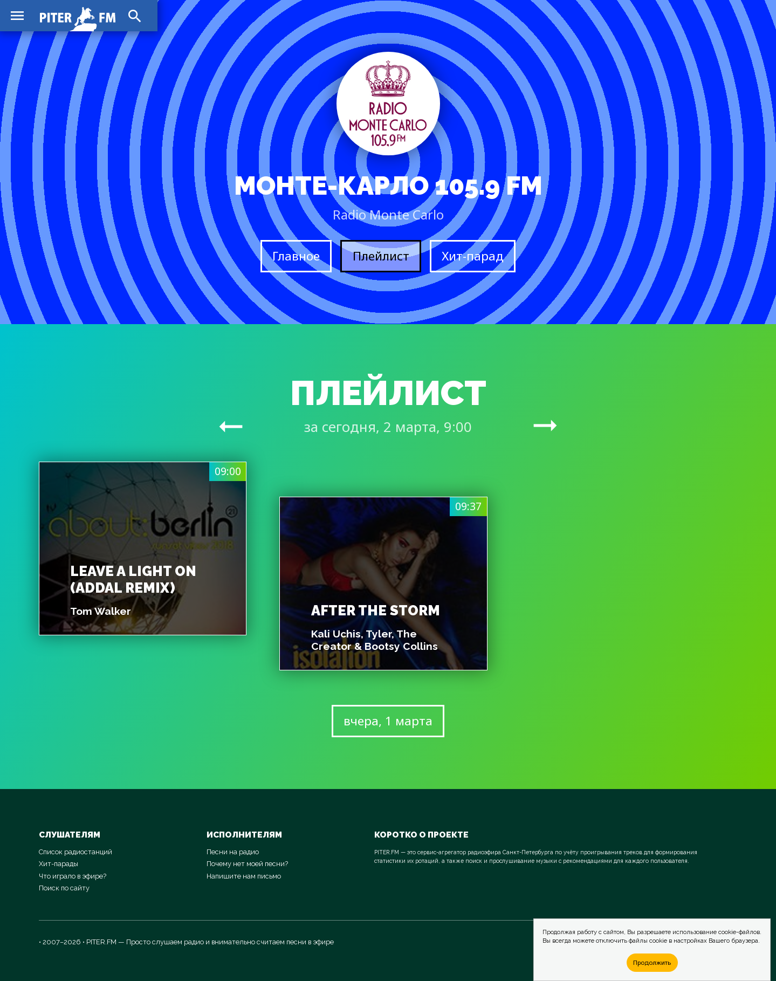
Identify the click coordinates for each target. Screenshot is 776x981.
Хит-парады (58, 864)
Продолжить (652, 962)
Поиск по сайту (64, 888)
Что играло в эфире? (72, 876)
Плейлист (381, 256)
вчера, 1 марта (388, 720)
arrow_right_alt (231, 426)
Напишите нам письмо (244, 876)
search (134, 16)
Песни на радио (233, 852)
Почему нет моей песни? (247, 864)
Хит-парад (473, 256)
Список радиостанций (75, 852)
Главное (296, 256)
